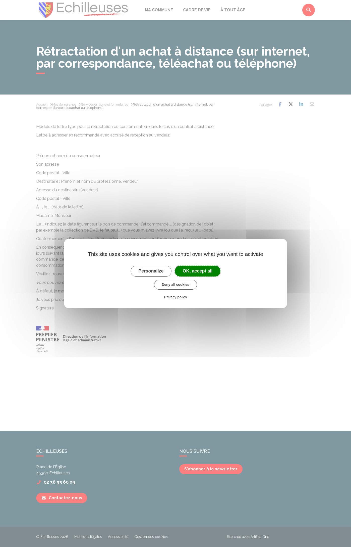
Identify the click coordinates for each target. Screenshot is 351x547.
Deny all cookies (175, 285)
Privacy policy (175, 297)
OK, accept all (198, 271)
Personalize (150, 271)
